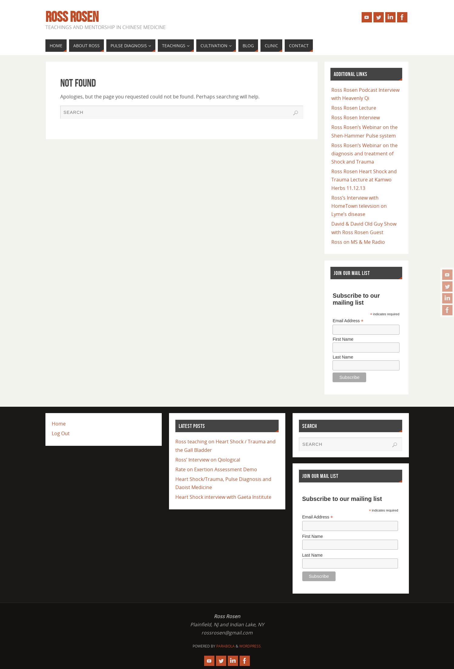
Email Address (348, 321)
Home (59, 423)
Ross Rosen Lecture (353, 107)
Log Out (61, 433)
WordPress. (250, 646)
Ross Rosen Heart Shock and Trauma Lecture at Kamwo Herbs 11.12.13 (364, 179)
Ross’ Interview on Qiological (207, 459)
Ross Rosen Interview (355, 117)
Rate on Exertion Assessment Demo (216, 469)
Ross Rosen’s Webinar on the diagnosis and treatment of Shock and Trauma (364, 153)
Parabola (225, 646)
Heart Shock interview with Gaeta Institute (223, 497)
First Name (343, 339)
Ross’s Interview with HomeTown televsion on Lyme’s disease (359, 205)
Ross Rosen (71, 17)
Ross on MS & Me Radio (358, 242)
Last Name (343, 357)
